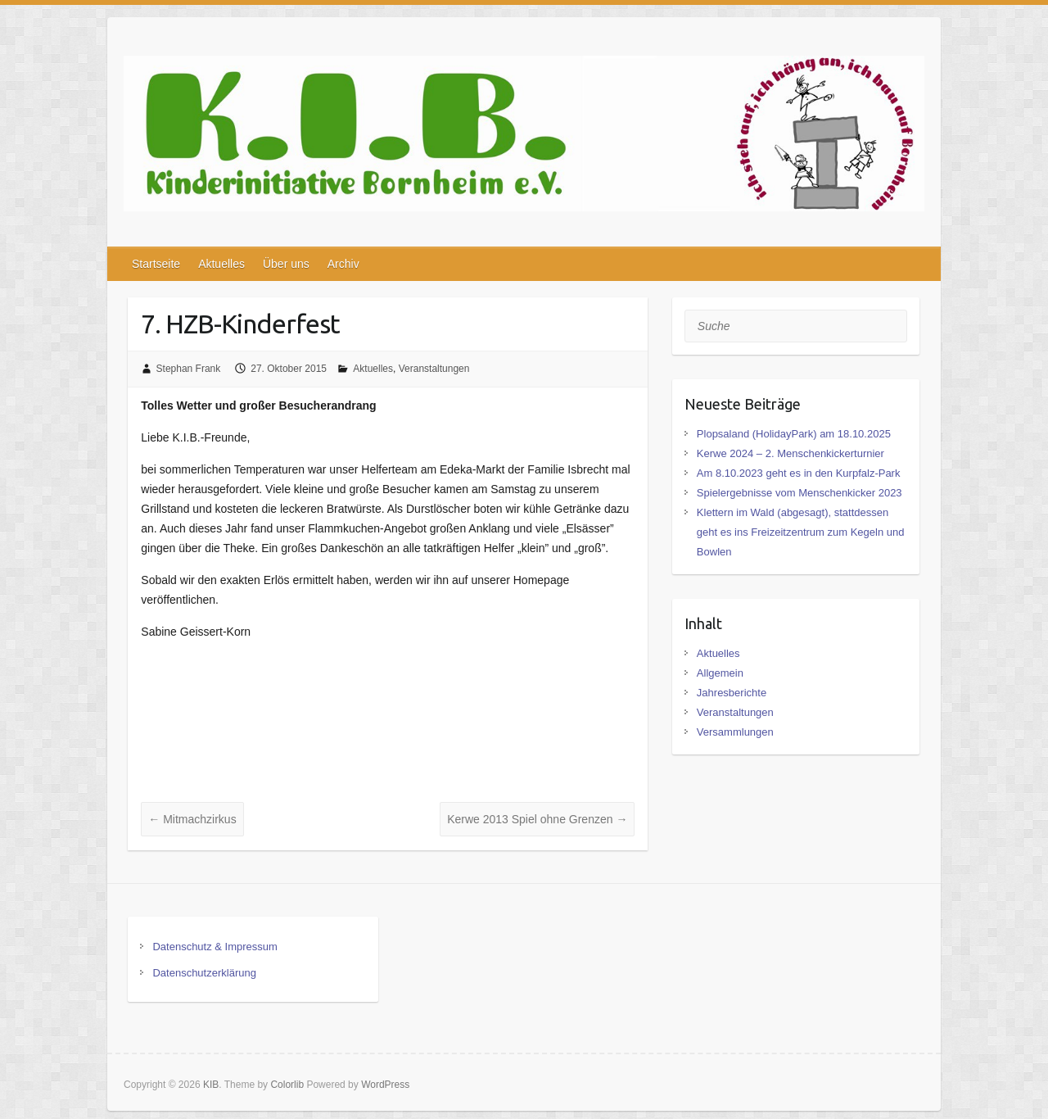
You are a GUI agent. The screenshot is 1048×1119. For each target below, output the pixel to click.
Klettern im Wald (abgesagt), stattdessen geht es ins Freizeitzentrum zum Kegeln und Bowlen (801, 532)
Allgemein (720, 673)
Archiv (343, 263)
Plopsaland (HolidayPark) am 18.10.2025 (794, 434)
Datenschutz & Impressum (214, 946)
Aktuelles (221, 263)
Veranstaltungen (434, 368)
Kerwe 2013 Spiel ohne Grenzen (537, 819)
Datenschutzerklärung (203, 973)
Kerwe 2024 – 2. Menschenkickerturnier (790, 453)
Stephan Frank (188, 368)
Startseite (156, 263)
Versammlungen (735, 732)
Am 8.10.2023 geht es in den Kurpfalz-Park (799, 473)
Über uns (286, 263)
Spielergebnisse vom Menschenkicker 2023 (799, 493)
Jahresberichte (731, 692)
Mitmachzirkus (192, 819)
